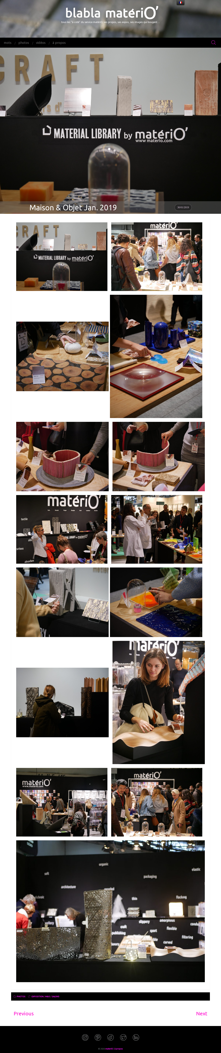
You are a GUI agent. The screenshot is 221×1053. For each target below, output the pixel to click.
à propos (59, 42)
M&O (47, 997)
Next (201, 1013)
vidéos (41, 42)
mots (7, 42)
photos (23, 42)
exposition (37, 997)
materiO (109, 1049)
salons (55, 997)
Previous (24, 1013)
